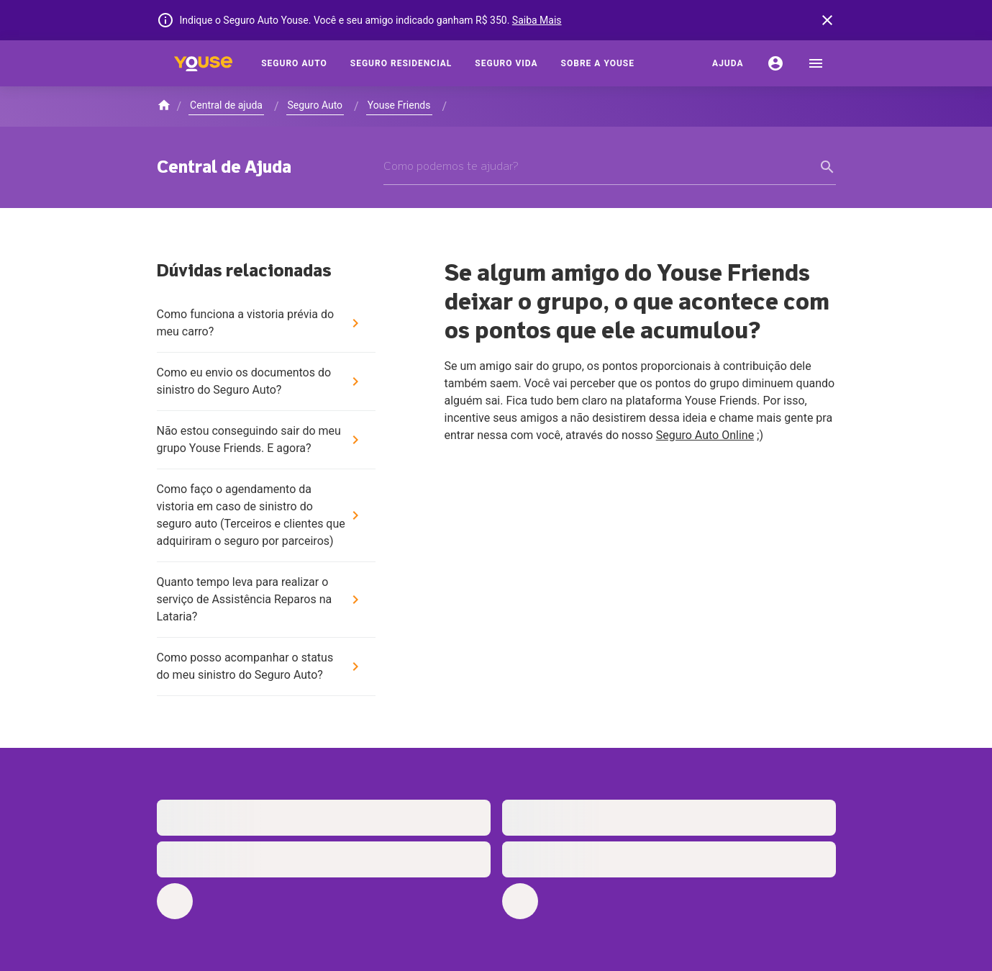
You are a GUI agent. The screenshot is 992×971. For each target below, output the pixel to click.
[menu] (816, 63)
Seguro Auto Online (705, 435)
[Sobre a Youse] (598, 63)
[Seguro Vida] (506, 63)
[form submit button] (827, 167)
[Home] (203, 63)
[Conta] (775, 63)
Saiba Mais (537, 20)
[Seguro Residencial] (401, 63)
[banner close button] (827, 20)
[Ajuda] (728, 63)
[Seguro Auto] (294, 63)
